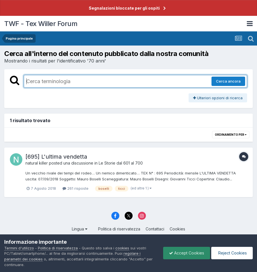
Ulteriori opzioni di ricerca (218, 98)
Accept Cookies (186, 253)
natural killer (36, 163)
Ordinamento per (231, 134)
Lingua (79, 228)
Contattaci (155, 228)
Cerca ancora (228, 81)
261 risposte (75, 188)
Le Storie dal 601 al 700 (121, 163)
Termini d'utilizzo (19, 248)
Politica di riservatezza (119, 228)
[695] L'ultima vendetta (56, 156)
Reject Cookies (232, 253)
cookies (122, 248)
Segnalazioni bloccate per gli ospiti (124, 8)
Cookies (177, 228)
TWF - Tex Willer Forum (40, 24)
